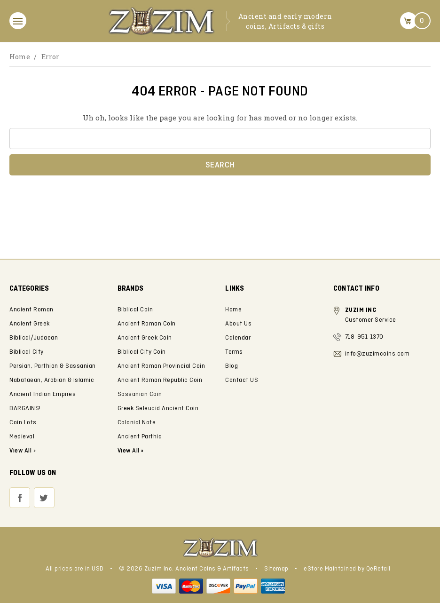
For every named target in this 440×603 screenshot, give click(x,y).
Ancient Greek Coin (145, 338)
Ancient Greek (29, 324)
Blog (231, 366)
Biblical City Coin (142, 352)
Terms (234, 352)
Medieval (21, 437)
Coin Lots (23, 423)
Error (50, 56)
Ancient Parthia (140, 437)
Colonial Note (137, 423)
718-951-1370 (364, 337)
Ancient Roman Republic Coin (160, 380)
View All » (131, 451)
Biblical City (26, 352)
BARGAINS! (25, 409)
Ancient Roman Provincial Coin (161, 366)
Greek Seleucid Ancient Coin (158, 409)
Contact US (241, 380)
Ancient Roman (31, 310)
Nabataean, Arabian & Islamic (51, 380)
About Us (238, 324)
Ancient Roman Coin (147, 324)
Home (19, 56)
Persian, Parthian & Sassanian (52, 366)
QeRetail (378, 569)
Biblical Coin (135, 310)
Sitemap (276, 569)
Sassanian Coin (140, 394)
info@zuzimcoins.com (377, 354)
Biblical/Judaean (33, 338)
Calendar (238, 338)
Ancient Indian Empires (42, 394)
